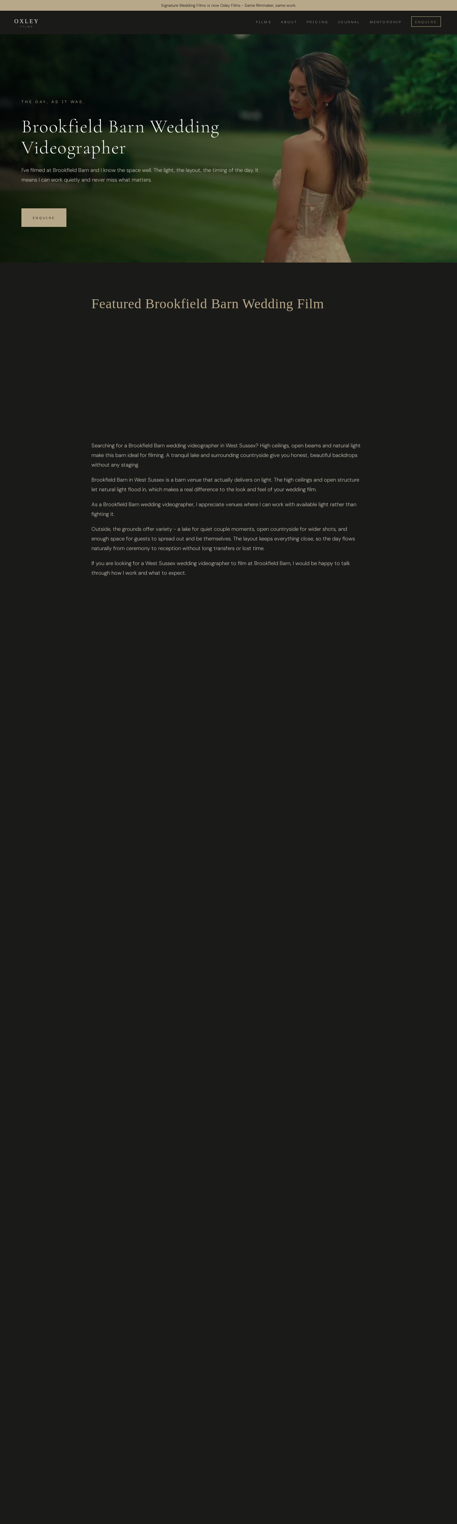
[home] (26, 23)
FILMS (264, 21)
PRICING (317, 21)
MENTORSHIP (386, 21)
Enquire (44, 217)
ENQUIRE (426, 21)
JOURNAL (349, 21)
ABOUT (289, 21)
